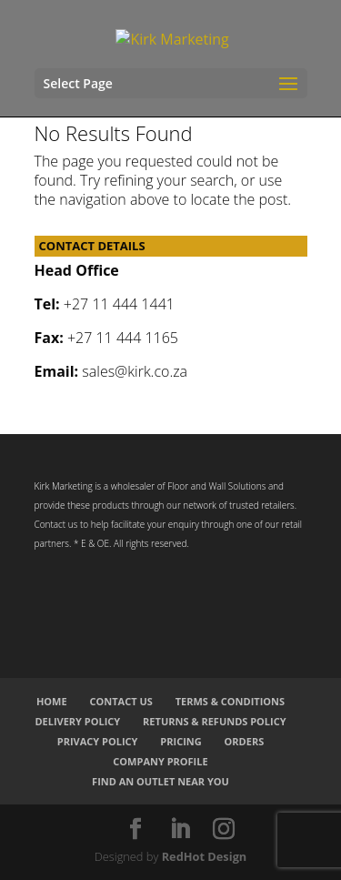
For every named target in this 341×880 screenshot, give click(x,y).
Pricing (180, 741)
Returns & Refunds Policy (214, 721)
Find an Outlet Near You (160, 781)
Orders (245, 741)
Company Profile (160, 761)
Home (51, 701)
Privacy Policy (97, 741)
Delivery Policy (77, 721)
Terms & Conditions (230, 701)
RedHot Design (204, 856)
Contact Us (120, 701)
